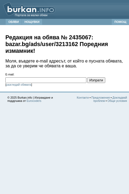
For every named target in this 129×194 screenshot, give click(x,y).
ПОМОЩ (120, 21)
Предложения (100, 97)
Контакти (83, 97)
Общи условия (117, 100)
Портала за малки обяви (31, 15)
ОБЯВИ (13, 21)
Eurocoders (34, 100)
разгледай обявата (18, 84)
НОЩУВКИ (32, 21)
